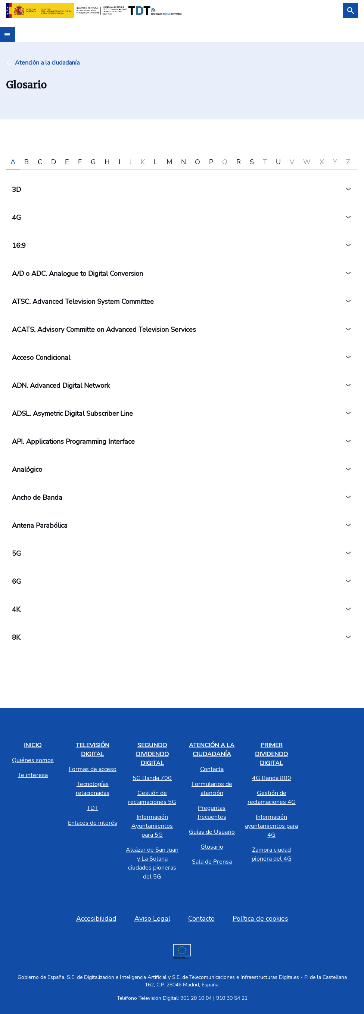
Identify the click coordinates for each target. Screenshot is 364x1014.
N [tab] (183, 161)
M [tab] (169, 161)
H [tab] (107, 161)
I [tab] (120, 161)
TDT (92, 808)
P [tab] (211, 161)
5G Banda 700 (152, 778)
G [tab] (93, 161)
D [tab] (53, 161)
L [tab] (156, 161)
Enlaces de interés (92, 823)
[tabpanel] (182, 413)
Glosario (211, 847)
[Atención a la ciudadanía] (47, 62)
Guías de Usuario (212, 832)
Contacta (212, 769)
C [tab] (40, 161)
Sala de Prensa (212, 862)
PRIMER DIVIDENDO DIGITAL (271, 754)
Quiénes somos (33, 760)
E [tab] (67, 161)
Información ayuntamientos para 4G (271, 826)
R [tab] (238, 161)
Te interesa (33, 775)
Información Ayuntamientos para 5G (152, 826)
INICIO (32, 745)
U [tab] (278, 161)
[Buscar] (350, 10)
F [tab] (80, 161)
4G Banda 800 (271, 778)
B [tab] (26, 161)
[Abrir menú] (7, 34)
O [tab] (197, 161)
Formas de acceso (92, 769)
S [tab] (252, 161)
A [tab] (12, 161)
